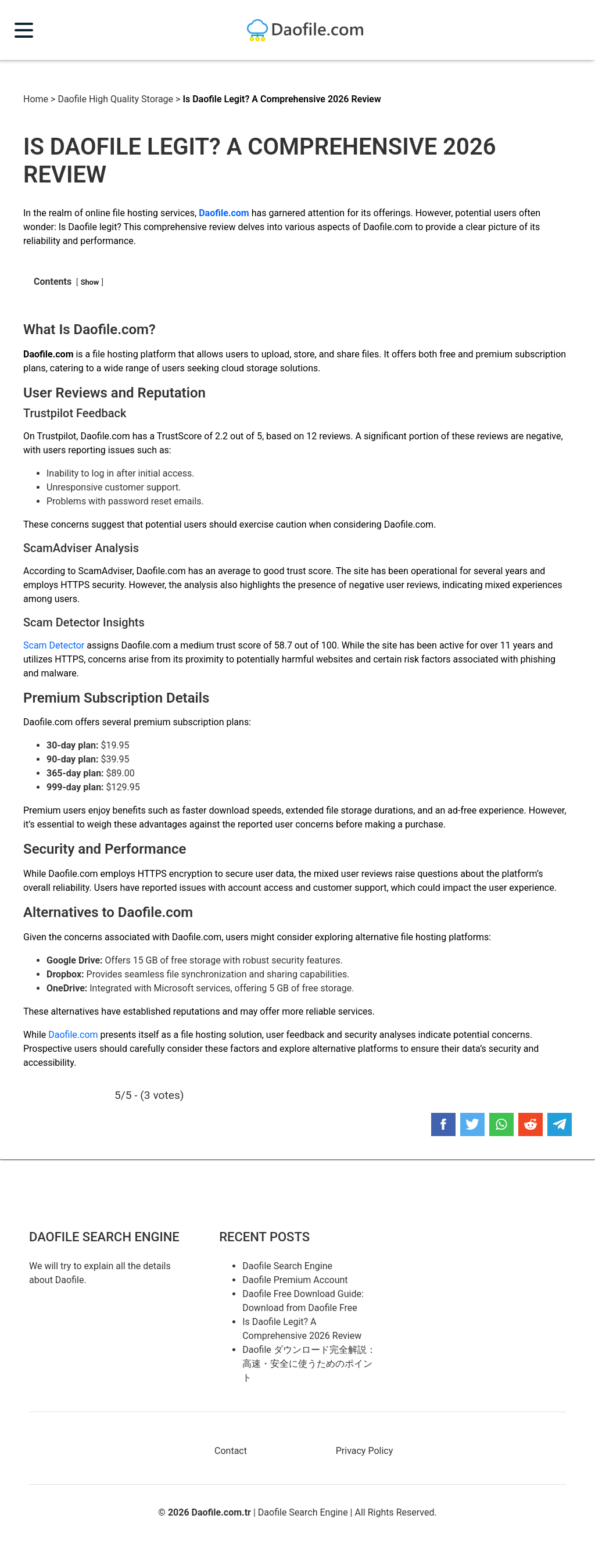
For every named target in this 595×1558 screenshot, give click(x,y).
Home (35, 99)
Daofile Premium (305, 30)
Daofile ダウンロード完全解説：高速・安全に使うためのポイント (309, 1363)
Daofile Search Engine (287, 1266)
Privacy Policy (364, 1450)
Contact (230, 1450)
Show (90, 282)
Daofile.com (73, 1034)
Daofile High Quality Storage (115, 99)
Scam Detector (53, 645)
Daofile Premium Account (294, 1279)
